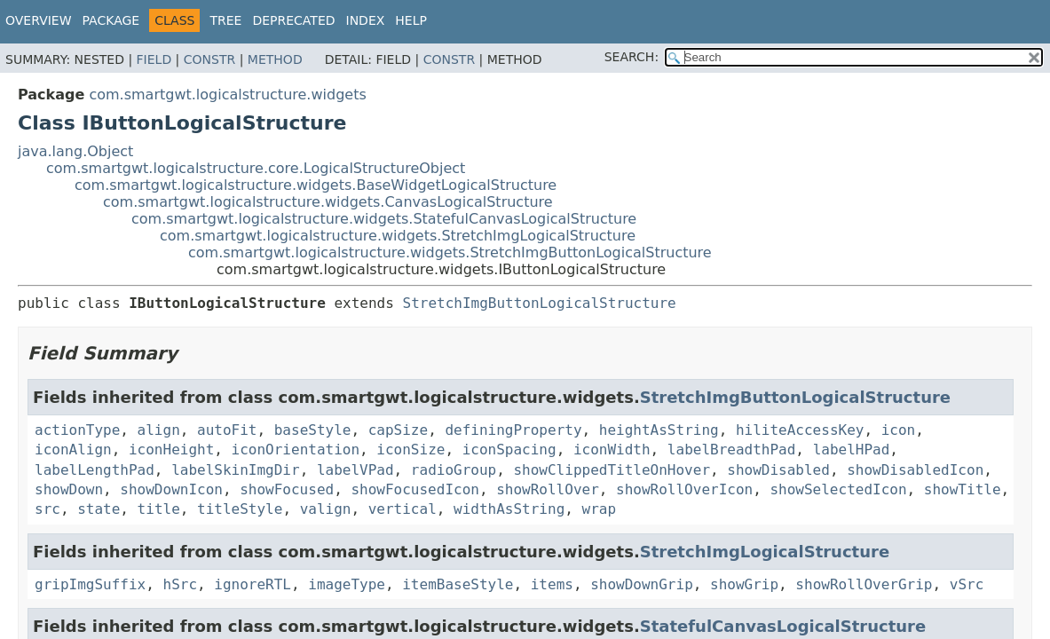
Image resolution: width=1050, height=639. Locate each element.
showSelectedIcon (838, 489)
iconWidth (612, 449)
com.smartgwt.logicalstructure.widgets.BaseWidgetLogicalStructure (316, 185)
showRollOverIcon (684, 489)
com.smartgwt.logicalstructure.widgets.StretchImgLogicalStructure (398, 235)
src (47, 509)
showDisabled (778, 470)
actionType (77, 430)
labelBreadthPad (731, 449)
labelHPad (851, 449)
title (159, 509)
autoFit (227, 430)
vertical (402, 509)
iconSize (410, 449)
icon (898, 430)
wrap (599, 509)
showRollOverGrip (863, 584)
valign (325, 509)
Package (111, 20)
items (552, 584)
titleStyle (239, 509)
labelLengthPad (94, 470)
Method (275, 59)
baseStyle (312, 430)
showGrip (744, 584)
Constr (209, 59)
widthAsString (509, 509)
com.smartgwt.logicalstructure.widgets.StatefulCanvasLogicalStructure (383, 218)
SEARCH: (631, 57)
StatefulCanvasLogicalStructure (783, 626)
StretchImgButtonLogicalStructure (539, 303)
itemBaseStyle (457, 584)
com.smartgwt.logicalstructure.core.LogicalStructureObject (255, 168)
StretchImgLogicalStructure (764, 551)
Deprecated (293, 20)
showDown (69, 489)
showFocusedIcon (415, 489)
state (98, 509)
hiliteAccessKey (800, 430)
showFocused (287, 489)
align (159, 430)
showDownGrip (641, 584)
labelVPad (355, 470)
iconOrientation (296, 449)
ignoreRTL (252, 584)
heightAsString (659, 430)
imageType (346, 584)
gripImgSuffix (90, 584)
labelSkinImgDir (235, 470)
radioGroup (453, 470)
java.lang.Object (75, 151)
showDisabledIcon (915, 470)
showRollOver (547, 489)
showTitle (962, 489)
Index (365, 20)
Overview (38, 20)
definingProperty (513, 430)
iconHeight (171, 449)
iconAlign (73, 449)
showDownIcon (171, 489)
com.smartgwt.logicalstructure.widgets (227, 94)
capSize (398, 430)
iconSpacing (509, 449)
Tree (225, 20)
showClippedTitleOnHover (611, 470)
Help (411, 20)
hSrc (180, 584)
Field (154, 59)
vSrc (967, 584)
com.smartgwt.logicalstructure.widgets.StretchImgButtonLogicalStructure (450, 252)
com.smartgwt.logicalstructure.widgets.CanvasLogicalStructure (328, 201)
